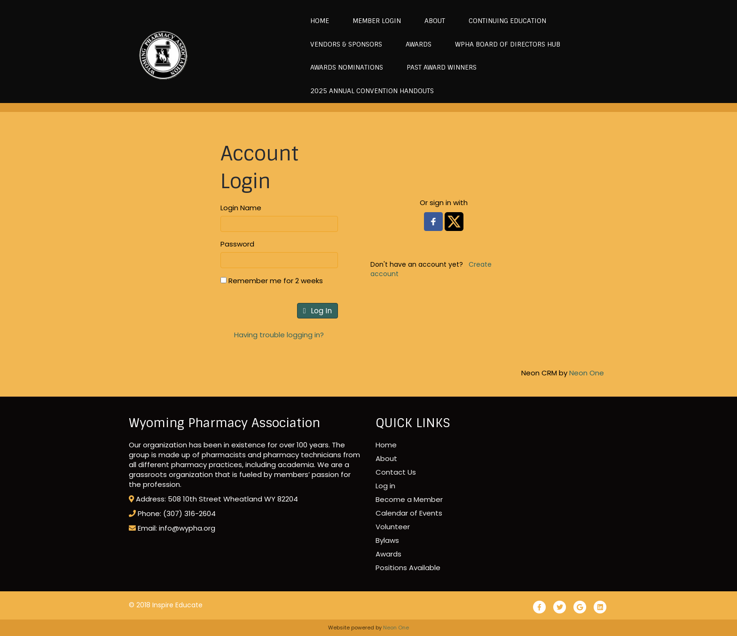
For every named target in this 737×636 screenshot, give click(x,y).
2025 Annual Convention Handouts (369, 91)
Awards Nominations (343, 67)
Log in (385, 486)
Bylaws (387, 540)
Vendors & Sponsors (343, 44)
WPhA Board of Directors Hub (504, 44)
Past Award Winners (439, 67)
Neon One (586, 373)
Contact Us (396, 472)
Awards (416, 44)
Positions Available (408, 567)
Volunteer (393, 527)
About (432, 20)
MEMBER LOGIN (374, 20)
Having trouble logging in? (279, 335)
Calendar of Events (409, 513)
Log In (317, 310)
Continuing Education (504, 20)
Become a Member (409, 499)
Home (316, 20)
